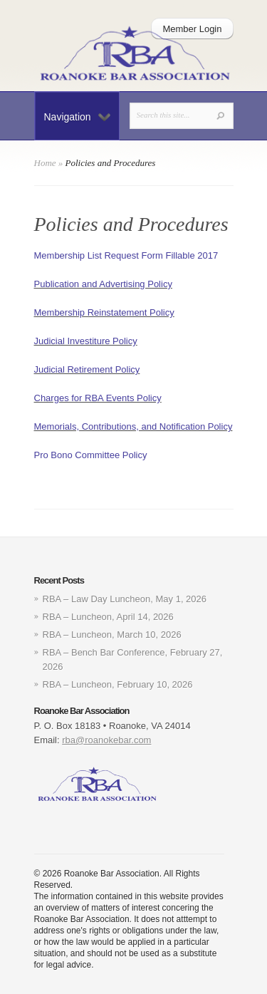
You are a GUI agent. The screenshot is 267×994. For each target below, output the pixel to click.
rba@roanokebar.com (106, 740)
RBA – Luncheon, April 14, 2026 (108, 616)
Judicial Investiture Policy (85, 341)
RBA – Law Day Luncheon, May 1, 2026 (125, 599)
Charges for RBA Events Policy (98, 398)
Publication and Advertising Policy (103, 284)
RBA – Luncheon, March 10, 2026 (112, 634)
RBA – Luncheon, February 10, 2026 (118, 684)
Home (45, 162)
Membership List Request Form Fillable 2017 (126, 255)
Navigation (77, 117)
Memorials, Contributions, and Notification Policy (133, 426)
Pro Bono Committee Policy (90, 455)
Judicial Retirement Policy (87, 369)
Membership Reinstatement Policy (104, 312)
